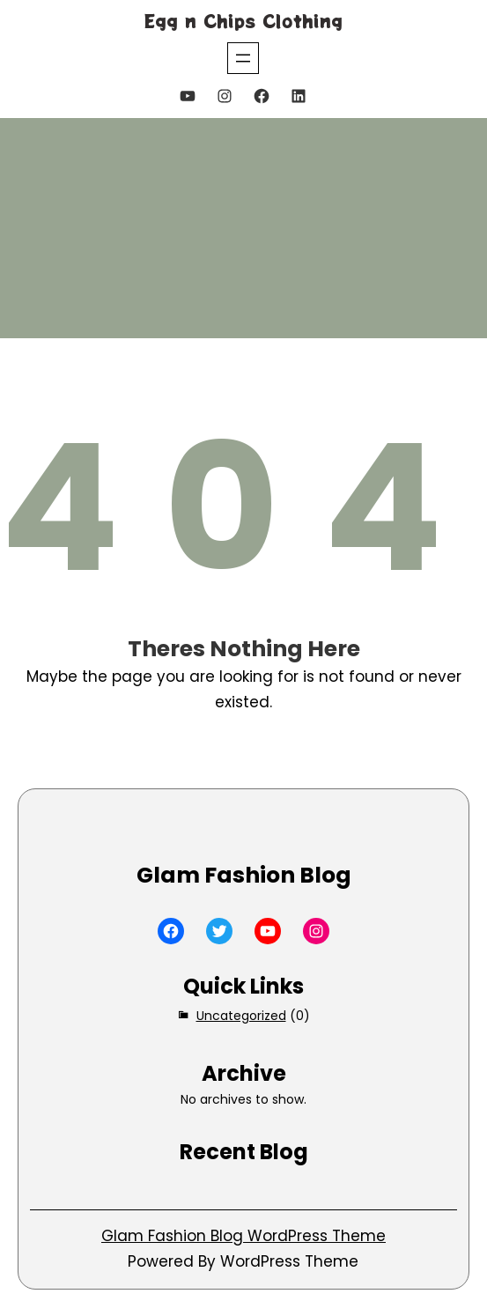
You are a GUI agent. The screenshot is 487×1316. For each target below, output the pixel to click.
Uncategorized (241, 1015)
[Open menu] (243, 58)
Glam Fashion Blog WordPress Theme (243, 1235)
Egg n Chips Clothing (243, 20)
